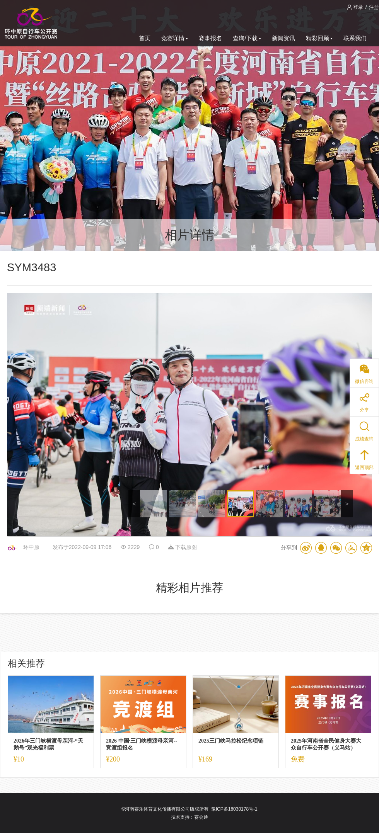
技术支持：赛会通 (189, 817)
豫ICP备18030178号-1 (234, 809)
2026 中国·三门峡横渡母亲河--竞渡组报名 (141, 744)
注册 (374, 7)
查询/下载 (247, 38)
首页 (144, 38)
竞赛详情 (174, 38)
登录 (356, 7)
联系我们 (355, 38)
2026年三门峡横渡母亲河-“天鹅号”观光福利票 (48, 744)
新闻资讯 (283, 38)
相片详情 (189, 235)
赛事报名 (210, 38)
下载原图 (182, 547)
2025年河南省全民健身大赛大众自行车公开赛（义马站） (326, 744)
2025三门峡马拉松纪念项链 (230, 741)
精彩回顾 (319, 38)
